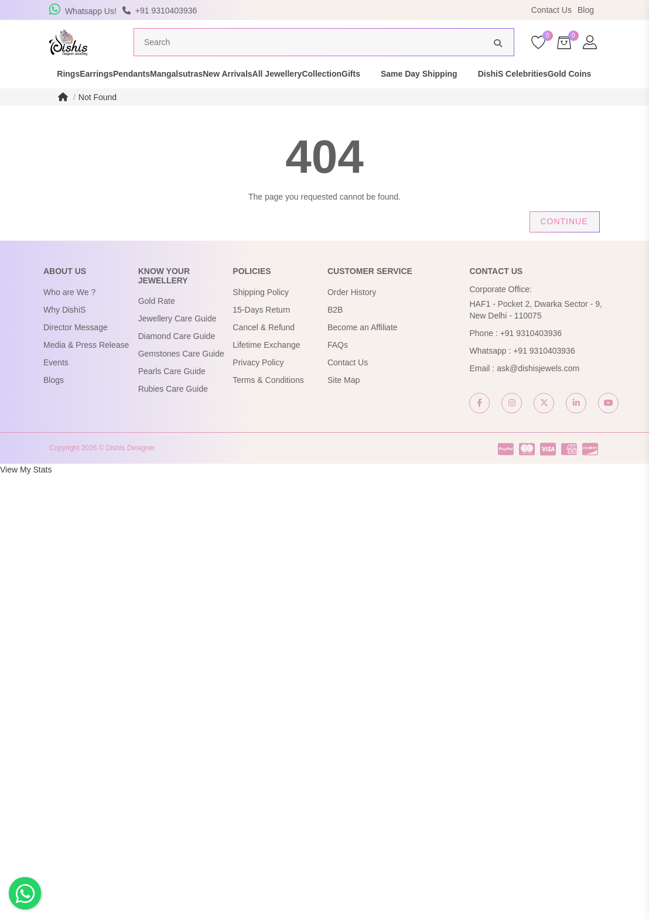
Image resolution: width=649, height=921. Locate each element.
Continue (563, 243)
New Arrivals (279, 90)
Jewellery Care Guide (177, 340)
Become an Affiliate (362, 349)
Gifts (464, 90)
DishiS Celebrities (62, 102)
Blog (586, 10)
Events (56, 384)
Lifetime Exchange (266, 367)
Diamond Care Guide (177, 358)
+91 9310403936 (531, 355)
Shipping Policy (261, 314)
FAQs (337, 367)
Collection (415, 90)
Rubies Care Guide (173, 411)
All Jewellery (349, 90)
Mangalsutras (208, 90)
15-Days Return (261, 332)
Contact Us (551, 10)
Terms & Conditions (268, 402)
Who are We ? (69, 314)
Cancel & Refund (264, 349)
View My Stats (26, 492)
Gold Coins (139, 102)
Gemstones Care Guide (181, 376)
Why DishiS (64, 332)
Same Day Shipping (532, 90)
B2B (335, 332)
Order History (351, 314)
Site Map (343, 402)
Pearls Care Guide (172, 393)
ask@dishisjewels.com (538, 390)
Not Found (97, 119)
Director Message (75, 349)
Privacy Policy (258, 384)
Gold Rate (156, 323)
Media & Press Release (86, 367)
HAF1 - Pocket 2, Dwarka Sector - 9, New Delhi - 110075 (535, 332)
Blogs (53, 402)
